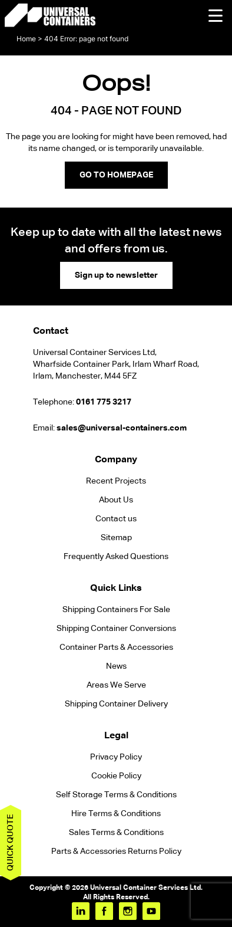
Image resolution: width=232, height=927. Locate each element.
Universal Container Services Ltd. (146, 888)
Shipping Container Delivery (116, 704)
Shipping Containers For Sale (116, 610)
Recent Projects (116, 481)
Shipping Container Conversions (116, 628)
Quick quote (10, 842)
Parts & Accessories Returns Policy (116, 851)
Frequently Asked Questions (116, 557)
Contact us (116, 519)
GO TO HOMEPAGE (116, 175)
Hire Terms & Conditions (116, 814)
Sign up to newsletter (116, 275)
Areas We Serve (116, 685)
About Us (116, 500)
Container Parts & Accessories (116, 647)
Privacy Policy (116, 757)
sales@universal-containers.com (122, 428)
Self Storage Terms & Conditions (116, 795)
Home (26, 38)
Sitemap (116, 538)
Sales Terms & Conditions (116, 833)
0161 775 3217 (103, 402)
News (116, 666)
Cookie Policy (116, 776)
